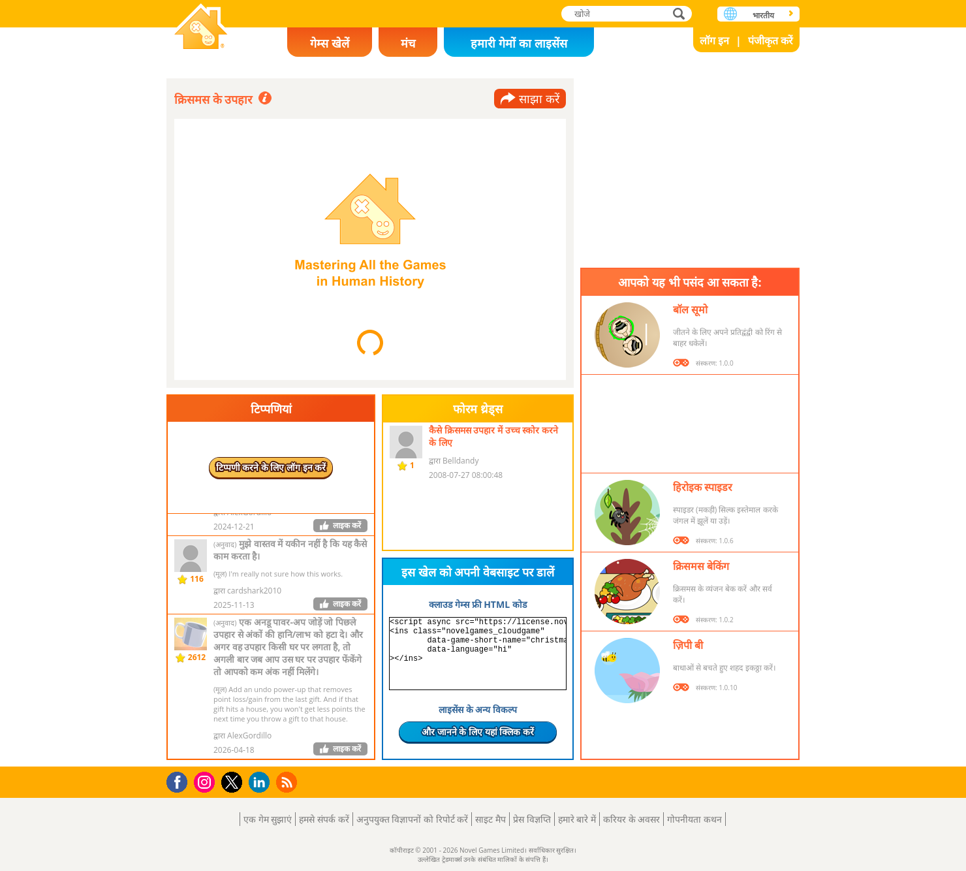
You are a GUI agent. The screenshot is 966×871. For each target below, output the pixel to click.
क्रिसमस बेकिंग (701, 566)
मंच (408, 43)
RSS (288, 781)
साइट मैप (490, 819)
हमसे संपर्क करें (324, 819)
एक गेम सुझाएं (267, 819)
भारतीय (763, 15)
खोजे (680, 13)
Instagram (206, 781)
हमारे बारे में (577, 819)
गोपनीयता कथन (694, 819)
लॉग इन (714, 40)
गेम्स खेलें (329, 43)
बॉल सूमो (690, 309)
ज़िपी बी (688, 645)
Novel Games (201, 27)
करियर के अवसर (631, 819)
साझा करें (539, 98)
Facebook (180, 780)
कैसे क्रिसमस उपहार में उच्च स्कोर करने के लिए (493, 436)
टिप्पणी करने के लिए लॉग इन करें (271, 467)
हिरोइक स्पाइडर (702, 487)
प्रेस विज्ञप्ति (532, 819)
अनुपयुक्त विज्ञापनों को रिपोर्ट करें (412, 819)
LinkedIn (261, 782)
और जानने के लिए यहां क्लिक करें (478, 731)
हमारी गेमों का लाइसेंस (519, 43)
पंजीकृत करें (770, 40)
